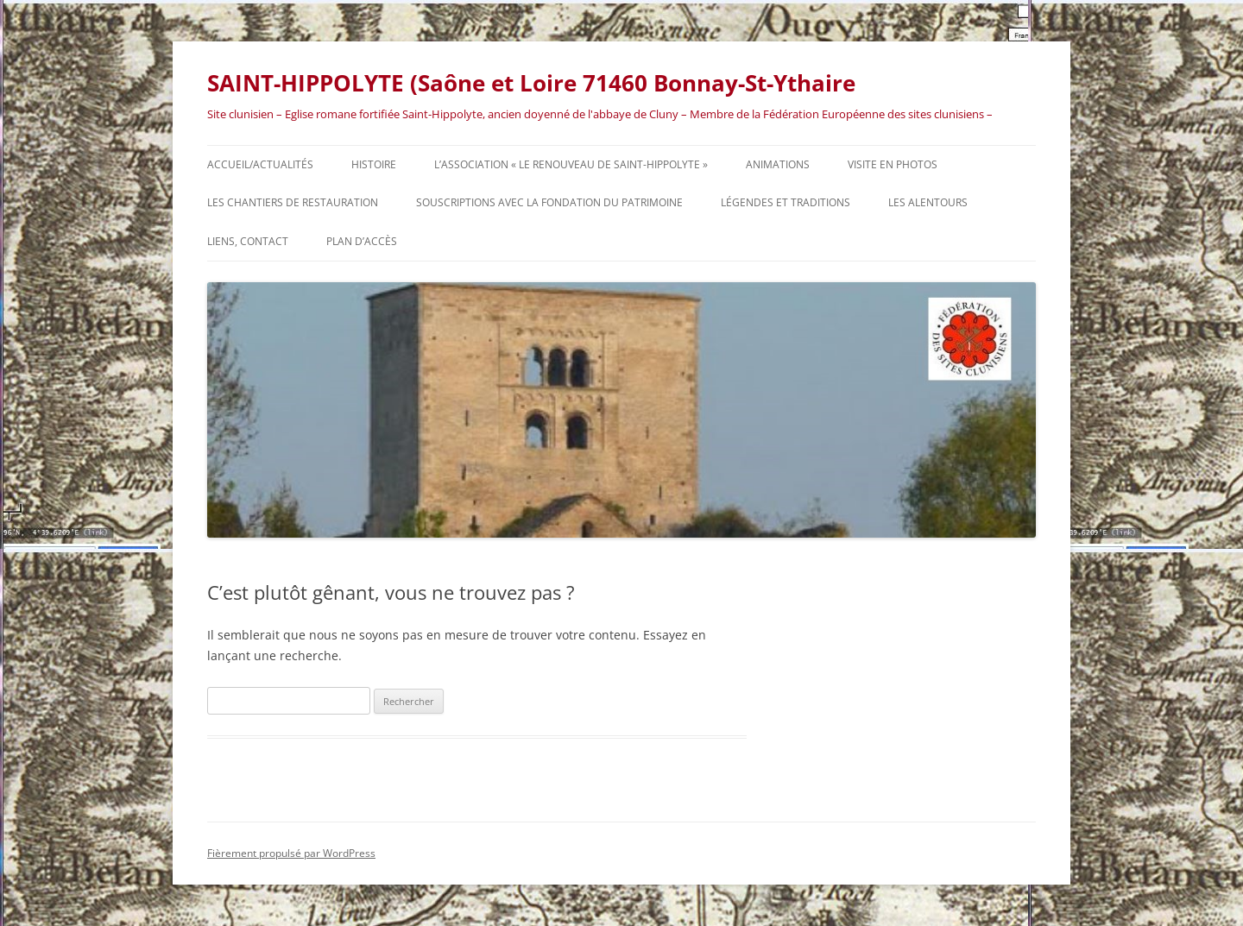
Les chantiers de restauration (292, 202)
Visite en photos (892, 164)
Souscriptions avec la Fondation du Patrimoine (549, 202)
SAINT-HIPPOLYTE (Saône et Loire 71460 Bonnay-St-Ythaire (531, 82)
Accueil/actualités (260, 164)
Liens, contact (247, 241)
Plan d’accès (361, 241)
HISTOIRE (373, 164)
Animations (778, 164)
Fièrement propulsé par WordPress (291, 853)
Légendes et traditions (785, 202)
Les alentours (928, 202)
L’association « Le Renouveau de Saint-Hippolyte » (571, 164)
